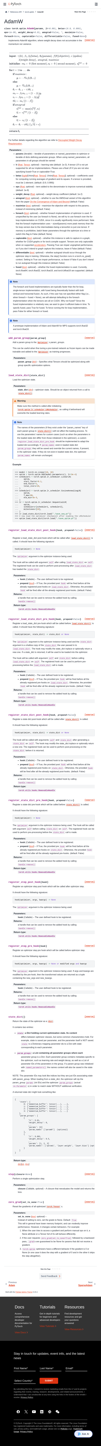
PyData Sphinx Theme (24, 1292)
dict (19, 1164)
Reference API (16, 12)
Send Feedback (49, 1276)
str (23, 1164)
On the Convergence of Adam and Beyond (50, 202)
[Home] (6, 12)
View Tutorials (47, 1326)
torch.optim (29, 12)
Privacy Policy (27, 1397)
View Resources (73, 1329)
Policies (64, 1429)
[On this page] (96, 4)
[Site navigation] (4, 4)
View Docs (20, 1332)
